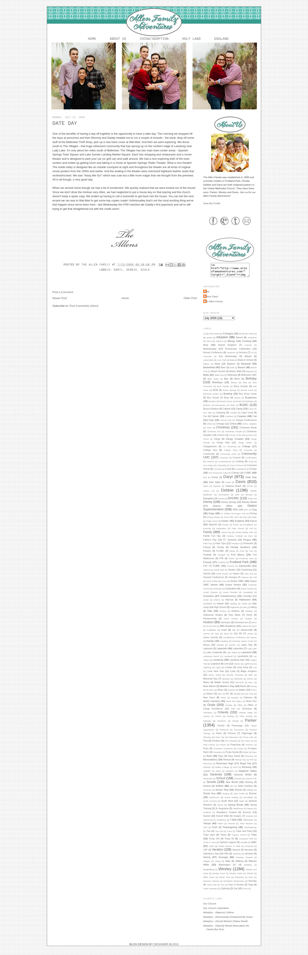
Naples (242, 693)
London (228, 670)
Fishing (206, 550)
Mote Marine (209, 689)
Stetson (250, 812)
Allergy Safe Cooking (239, 344)
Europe (225, 528)
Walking (239, 864)
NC (227, 697)
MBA (251, 678)
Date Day (251, 480)
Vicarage (223, 860)
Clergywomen (210, 449)
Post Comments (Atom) (84, 306)
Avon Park (221, 363)
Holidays (249, 615)
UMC (254, 845)
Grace (224, 585)
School (220, 781)
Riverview (207, 767)
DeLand (248, 498)
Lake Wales (232, 656)
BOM (215, 393)
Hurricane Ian (241, 625)
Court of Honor (236, 469)
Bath (232, 371)
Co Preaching (229, 450)
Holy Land (191, 39)
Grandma (208, 599)
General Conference (213, 580)
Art (252, 356)
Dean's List (209, 494)
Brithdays (249, 405)
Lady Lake (252, 652)
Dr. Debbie (225, 517)
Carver (215, 419)
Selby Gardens (245, 789)
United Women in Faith (229, 850)
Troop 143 (214, 842)
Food (242, 554)
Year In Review (236, 888)
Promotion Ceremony (223, 752)
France (231, 562)
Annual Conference (213, 356)
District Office (222, 509)
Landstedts (242, 659)
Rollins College (222, 771)
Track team (209, 838)
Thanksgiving (229, 830)
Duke (245, 521)
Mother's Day (227, 689)
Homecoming (209, 622)
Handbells (207, 607)
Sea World (232, 785)
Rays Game (234, 759)
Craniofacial (240, 472)
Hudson (208, 625)
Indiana (245, 630)
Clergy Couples (235, 442)
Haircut (217, 603)
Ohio (233, 712)
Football (207, 558)
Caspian (241, 419)
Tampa (207, 826)
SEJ (232, 789)
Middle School (221, 685)
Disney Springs (228, 505)
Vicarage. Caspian (244, 861)
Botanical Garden (211, 397)
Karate (210, 644)
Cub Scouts (214, 476)
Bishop (234, 386)
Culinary (235, 476)
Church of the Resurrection (241, 439)
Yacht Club (212, 888)
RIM (251, 763)
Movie (243, 689)
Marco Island (215, 678)
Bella (206, 378)
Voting (218, 865)
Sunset (206, 819)
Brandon (212, 405)
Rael (209, 759)
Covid (228, 472)
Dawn (205, 490)
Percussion (239, 733)
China (233, 427)
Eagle (254, 521)
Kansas (253, 641)
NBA (220, 697)
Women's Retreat (211, 884)
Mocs (250, 686)
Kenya (206, 648)
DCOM (250, 490)
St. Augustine (222, 811)
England (221, 39)
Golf (255, 581)
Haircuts (229, 603)
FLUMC (220, 554)
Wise (251, 881)
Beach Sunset (218, 374)
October (228, 709)
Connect (210, 465)
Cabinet (226, 412)
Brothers (207, 409)
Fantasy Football (235, 539)
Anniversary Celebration (238, 352)
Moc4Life (239, 686)
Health (244, 607)
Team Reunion (246, 827)
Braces (237, 401)
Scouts (211, 785)
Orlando (223, 715)
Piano (219, 736)
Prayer (223, 748)
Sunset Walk (222, 819)
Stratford (207, 816)
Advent (239, 341)
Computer (223, 461)
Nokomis (248, 701)
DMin (235, 513)
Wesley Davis (219, 877)
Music (220, 693)
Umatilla (243, 846)
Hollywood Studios (213, 618)
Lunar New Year (215, 674)
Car (205, 419)
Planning (207, 741)
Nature (209, 697)
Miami (206, 685)
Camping (220, 416)
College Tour (210, 453)
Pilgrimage (247, 736)
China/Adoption (154, 39)
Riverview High (224, 766)
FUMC (216, 569)
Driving (253, 516)
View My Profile (211, 204)
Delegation (208, 502)
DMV (246, 513)
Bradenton (251, 400)
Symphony (221, 823)
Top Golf (219, 835)
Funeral (230, 569)
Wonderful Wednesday (234, 884)
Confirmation (251, 461)
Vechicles (237, 857)
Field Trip (207, 547)
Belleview (232, 378)
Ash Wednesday (228, 359)
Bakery (206, 367)
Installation (211, 633)
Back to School (245, 363)
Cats (211, 423)
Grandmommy (228, 599)
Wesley (224, 872)
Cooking (239, 464)
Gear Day (248, 577)
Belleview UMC (249, 378)
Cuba (225, 476)
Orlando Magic (246, 716)
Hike (245, 611)
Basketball (209, 370)
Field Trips (220, 546)
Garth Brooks (222, 577)
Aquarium (231, 356)
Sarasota (216, 777)
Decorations (223, 498)
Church (221, 438)
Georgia (233, 580)
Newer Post (59, 299)
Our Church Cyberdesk (216, 911)
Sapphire (230, 774)
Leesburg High (237, 663)
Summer (247, 815)
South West (227, 804)
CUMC (247, 476)
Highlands (234, 611)
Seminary (207, 793)
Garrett (206, 577)
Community (209, 457)
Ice (207, 630)
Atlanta (248, 359)
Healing (233, 607)
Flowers (207, 554)
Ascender (207, 360)
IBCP (254, 626)
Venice (207, 860)
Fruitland (222, 566)
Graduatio (217, 592)
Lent (226, 667)
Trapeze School (239, 838)
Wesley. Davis (236, 877)
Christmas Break (248, 431)
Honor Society (231, 622)
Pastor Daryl (211, 299)
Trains (223, 838)
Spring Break (235, 808)
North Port (251, 704)
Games (206, 573)
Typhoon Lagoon (227, 845)
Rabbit (245, 756)
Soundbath (248, 801)
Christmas (223, 430)
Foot (251, 554)
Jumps (250, 637)
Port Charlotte (231, 744)
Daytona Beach (233, 489)
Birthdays (217, 385)
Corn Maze (208, 469)
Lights (218, 671)
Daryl (118, 270)
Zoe (235, 892)
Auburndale (208, 363)
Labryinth (207, 652)
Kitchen (232, 648)
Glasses (245, 581)
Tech (205, 831)
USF (205, 853)
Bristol (239, 405)
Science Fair (251, 782)
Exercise (207, 532)
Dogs (211, 516)
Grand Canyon (247, 592)
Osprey (206, 720)
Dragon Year (240, 517)
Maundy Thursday (234, 678)
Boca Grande (241, 389)
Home (92, 39)
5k (240, 337)
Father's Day (209, 543)
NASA (254, 693)
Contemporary (224, 465)
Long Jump (242, 670)
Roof (235, 771)
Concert (237, 461)
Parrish (221, 729)
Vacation (218, 853)
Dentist (221, 502)
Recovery (249, 759)
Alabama (220, 345)
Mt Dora (210, 693)
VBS (226, 857)
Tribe (254, 838)
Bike (226, 382)
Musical (231, 693)
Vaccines (248, 853)
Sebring (249, 785)
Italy (234, 633)
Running (246, 770)
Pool (205, 744)
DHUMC (233, 501)
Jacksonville (246, 633)
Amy (205, 348)
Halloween (245, 603)
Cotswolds (221, 469)
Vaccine (236, 853)
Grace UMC (237, 584)
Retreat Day (240, 763)
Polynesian (233, 741)
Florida (220, 550)
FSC (205, 569)
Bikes (237, 382)
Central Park (225, 424)
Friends (207, 565)
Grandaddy (248, 596)
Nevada (237, 697)
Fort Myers (237, 558)
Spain (241, 804)
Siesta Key (209, 796)
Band (217, 367)
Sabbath (207, 774)
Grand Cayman (210, 596)
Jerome (206, 637)
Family (207, 535)
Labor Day (246, 648)
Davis (240, 485)
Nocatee (235, 701)
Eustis (235, 528)
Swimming (207, 823)
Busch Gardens (211, 412)
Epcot (253, 524)
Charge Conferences (246, 423)
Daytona (217, 490)
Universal (249, 850)
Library (237, 667)
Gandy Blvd (219, 573)
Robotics (207, 771)
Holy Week (234, 618)
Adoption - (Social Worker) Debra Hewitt (225, 924)
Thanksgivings (250, 831)
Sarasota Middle (243, 778)
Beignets (249, 375)
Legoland (215, 667)
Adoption (222, 340)
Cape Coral (247, 416)
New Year (249, 697)
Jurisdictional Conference (234, 641)
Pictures (232, 736)
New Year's (209, 701)
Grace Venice (233, 588)
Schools (237, 782)
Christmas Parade (233, 435)
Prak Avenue (209, 748)
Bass (223, 370)
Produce (249, 748)
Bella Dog (219, 378)
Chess (209, 427)
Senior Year (221, 793)
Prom (206, 752)
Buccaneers (220, 409)
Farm (250, 539)
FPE (221, 561)
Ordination (207, 716)
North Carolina (211, 704)
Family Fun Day (212, 539)
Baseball (246, 367)
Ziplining (225, 892)
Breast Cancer (226, 405)
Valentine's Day (211, 857)
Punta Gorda (232, 755)
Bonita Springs (229, 394)
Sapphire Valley (248, 774)
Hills (209, 614)
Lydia (232, 674)
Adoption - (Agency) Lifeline (218, 915)
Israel (224, 633)
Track (229, 835)
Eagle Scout (211, 524)
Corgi (251, 465)
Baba (232, 363)
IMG (214, 630)
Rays (220, 759)
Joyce (226, 637)
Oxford (218, 720)
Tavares (231, 827)
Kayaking (224, 645)
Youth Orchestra (210, 892)
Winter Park (224, 881)
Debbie (131, 270)
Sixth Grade (238, 797)
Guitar (206, 603)
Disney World (249, 505)
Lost (255, 671)
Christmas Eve (214, 435)
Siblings (250, 793)
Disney (207, 505)
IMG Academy (228, 629)
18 (204, 337)
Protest (240, 752)
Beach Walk (235, 374)
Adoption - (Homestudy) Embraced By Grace (228, 920)
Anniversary (209, 352)
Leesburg (218, 663)
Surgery (237, 819)
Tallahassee (248, 823)
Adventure (252, 341)
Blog (245, 386)
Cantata (233, 416)
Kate (206, 295)
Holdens (235, 614)
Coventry (218, 472)
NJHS (223, 701)
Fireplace (235, 547)
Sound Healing (231, 801)
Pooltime (216, 744)
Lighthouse (249, 667)
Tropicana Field (246, 842)
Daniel (215, 480)
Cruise (253, 472)
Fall (251, 532)
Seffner (220, 789)
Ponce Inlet (248, 741)
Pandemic (221, 724)
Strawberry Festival (226, 815)
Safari (218, 774)
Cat (255, 419)
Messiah (226, 682)
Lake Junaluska (214, 655)
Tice (208, 834)
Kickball (220, 648)
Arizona (243, 356)
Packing (230, 720)
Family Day (226, 536)
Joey (217, 637)
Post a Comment (62, 293)
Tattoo (220, 827)
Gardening (246, 573)
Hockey (222, 615)
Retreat (227, 763)
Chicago (220, 427)
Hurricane (225, 625)
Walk (227, 864)
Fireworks (248, 546)
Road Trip (245, 766)
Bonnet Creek (247, 394)
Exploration (221, 532)
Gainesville (245, 569)
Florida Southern (240, 550)
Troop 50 (229, 842)
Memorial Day (210, 682)
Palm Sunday (246, 720)
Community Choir (228, 457)
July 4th (238, 637)
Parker (251, 723)
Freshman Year (246, 562)
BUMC (243, 408)
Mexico (250, 682)
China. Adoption (250, 427)
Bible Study (213, 382)
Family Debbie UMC (244, 536)
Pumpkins (217, 756)
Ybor (222, 888)
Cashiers (229, 420)
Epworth (213, 528)
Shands (238, 793)
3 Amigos (228, 336)
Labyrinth (222, 651)
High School (220, 610)
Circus (206, 442)
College (246, 449)
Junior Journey (210, 640)
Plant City (219, 741)
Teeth (215, 830)
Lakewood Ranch (211, 660)
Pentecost (224, 733)
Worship (253, 884)
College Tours (230, 454)
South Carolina (210, 804)
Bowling (228, 397)
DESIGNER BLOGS (166, 947)
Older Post (190, 299)
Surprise (249, 819)
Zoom (245, 892)
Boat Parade (223, 390)
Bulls (233, 409)
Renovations (210, 762)
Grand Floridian (230, 596)
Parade (235, 724)
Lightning (207, 671)
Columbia (248, 454)
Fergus (247, 543)
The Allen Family (96, 265)
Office (240, 709)
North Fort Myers (234, 705)
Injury (254, 630)
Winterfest (239, 881)
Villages (206, 865)
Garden (232, 573)
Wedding (248, 868)
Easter (225, 524)
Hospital (248, 622)
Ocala (145, 270)
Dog (254, 512)
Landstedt (228, 660)
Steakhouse (238, 812)
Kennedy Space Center (242, 645)
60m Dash (249, 337)
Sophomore (214, 801)
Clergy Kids (223, 446)
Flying (232, 554)
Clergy (217, 442)
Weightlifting (208, 873)
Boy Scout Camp (248, 397)
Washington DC (227, 868)
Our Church (209, 907)
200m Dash (214, 337)
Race (254, 756)
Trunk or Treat (209, 846)
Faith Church (238, 532)
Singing (225, 797)
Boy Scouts (213, 401)
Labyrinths (238, 652)
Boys (226, 401)
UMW (211, 850)
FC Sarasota (229, 543)
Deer (237, 498)
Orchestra (247, 712)
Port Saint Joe (247, 744)
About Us (118, 39)
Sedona (207, 789)
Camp (239, 412)
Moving (253, 690)
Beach (241, 370)
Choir (209, 431)
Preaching (235, 748)
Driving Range (213, 521)
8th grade (207, 341)
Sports (220, 808)
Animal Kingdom (227, 348)
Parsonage (237, 729)
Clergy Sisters (245, 446)
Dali (205, 481)
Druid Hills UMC (231, 521)
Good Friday (212, 585)
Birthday (251, 382)
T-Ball (233, 823)
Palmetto (207, 724)
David (228, 486)
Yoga (250, 888)
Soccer (253, 796)
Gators (236, 577)
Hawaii (220, 607)
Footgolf (221, 558)
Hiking (253, 610)
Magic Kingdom (249, 674)
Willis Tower (208, 881)
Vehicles (249, 857)
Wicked (250, 877)
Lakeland (246, 655)
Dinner (251, 502)
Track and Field (244, 834)
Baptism (231, 367)
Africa (209, 345)
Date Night (214, 485)
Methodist (238, 682)
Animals (248, 348)
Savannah (207, 782)
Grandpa (247, 599)
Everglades (248, 528)
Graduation (231, 592)
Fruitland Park (239, 565)
